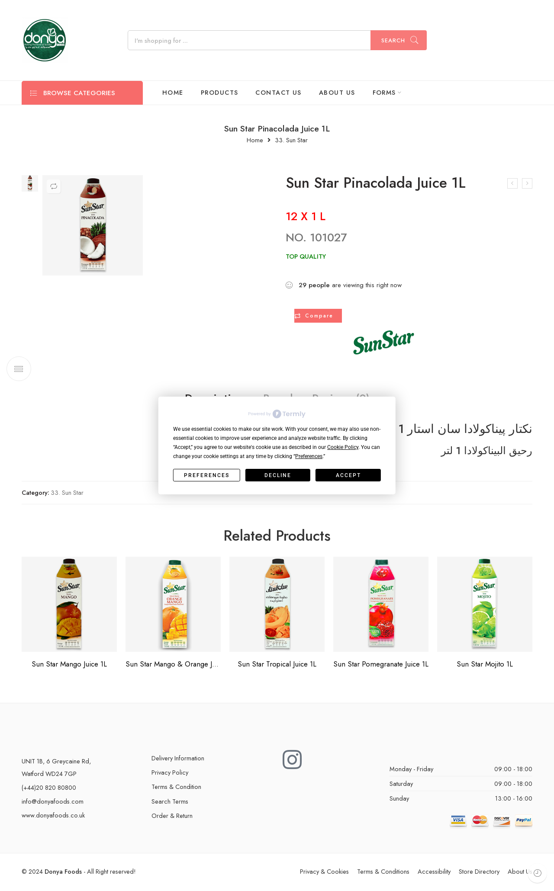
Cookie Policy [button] (342, 447)
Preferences (206, 475)
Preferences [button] (308, 456)
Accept (348, 475)
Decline (277, 475)
